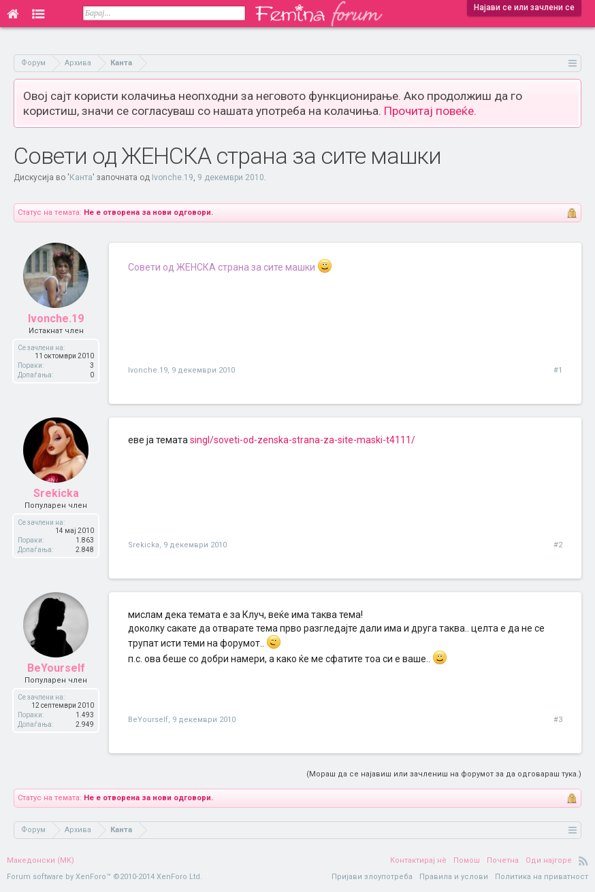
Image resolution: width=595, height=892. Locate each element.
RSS (583, 860)
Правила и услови (453, 876)
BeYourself (56, 668)
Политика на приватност (541, 876)
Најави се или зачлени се (524, 7)
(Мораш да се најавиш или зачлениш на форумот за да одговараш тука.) (443, 774)
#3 (557, 719)
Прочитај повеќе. (430, 111)
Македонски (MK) (40, 860)
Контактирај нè (418, 860)
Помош (466, 860)
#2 (557, 545)
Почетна (503, 860)
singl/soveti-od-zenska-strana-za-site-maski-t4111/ (302, 439)
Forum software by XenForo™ (104, 876)
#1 (557, 370)
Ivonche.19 (172, 177)
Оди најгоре (549, 860)
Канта (81, 177)
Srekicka (56, 493)
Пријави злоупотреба (372, 876)
